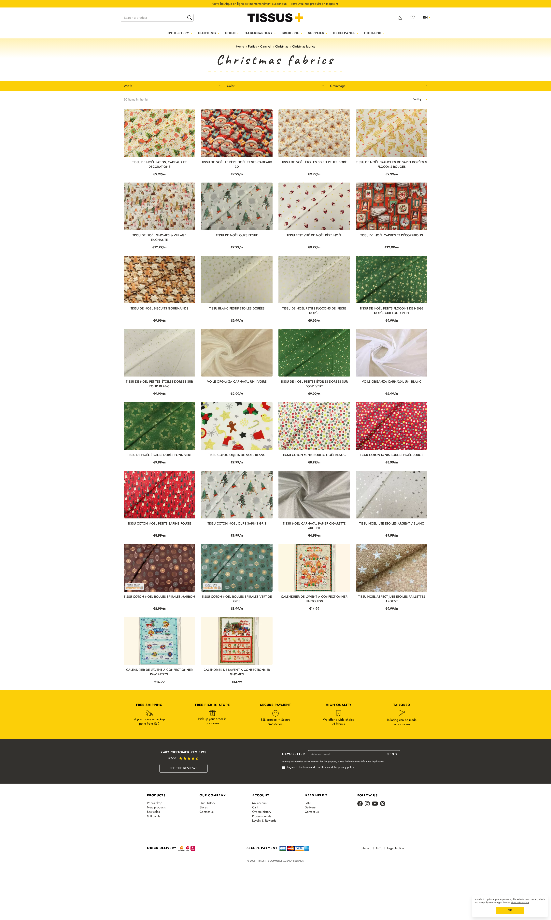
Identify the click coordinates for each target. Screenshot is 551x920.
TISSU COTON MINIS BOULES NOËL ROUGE (391, 455)
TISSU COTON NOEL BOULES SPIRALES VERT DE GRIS (237, 599)
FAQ (308, 803)
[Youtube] (375, 804)
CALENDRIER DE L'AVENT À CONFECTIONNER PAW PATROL (159, 672)
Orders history (261, 812)
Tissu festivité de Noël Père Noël (314, 235)
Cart (255, 807)
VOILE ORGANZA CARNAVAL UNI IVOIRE (237, 381)
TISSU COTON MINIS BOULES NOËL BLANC (314, 455)
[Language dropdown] (426, 17)
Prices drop (154, 803)
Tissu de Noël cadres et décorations (391, 235)
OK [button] (510, 910)
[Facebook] (360, 804)
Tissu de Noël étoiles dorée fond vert (159, 455)
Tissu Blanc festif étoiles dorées (236, 308)
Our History (207, 803)
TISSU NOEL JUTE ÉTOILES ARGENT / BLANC (391, 523)
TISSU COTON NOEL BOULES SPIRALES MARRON (159, 597)
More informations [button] (520, 902)
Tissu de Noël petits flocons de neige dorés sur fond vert (391, 310)
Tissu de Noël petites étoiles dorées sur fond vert (314, 384)
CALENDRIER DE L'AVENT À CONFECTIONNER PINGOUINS (314, 599)
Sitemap (366, 848)
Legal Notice (395, 848)
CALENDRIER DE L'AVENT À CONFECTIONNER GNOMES (237, 672)
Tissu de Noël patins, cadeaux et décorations (159, 164)
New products (156, 807)
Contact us (207, 812)
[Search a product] (157, 18)
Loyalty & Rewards (264, 820)
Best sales (153, 812)
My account (259, 803)
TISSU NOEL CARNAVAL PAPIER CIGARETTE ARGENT (314, 525)
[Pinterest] (382, 804)
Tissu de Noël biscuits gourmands (159, 308)
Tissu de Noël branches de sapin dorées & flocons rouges (391, 164)
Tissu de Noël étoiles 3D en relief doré (314, 162)
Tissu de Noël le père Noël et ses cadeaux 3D (237, 164)
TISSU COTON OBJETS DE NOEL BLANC (236, 455)
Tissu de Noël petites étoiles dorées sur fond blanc (159, 384)
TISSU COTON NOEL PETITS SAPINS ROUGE (159, 523)
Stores (204, 807)
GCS (379, 848)
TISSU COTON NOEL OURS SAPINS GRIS (236, 523)
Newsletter (293, 754)
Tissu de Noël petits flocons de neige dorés (314, 310)
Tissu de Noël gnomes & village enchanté (159, 237)
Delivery (310, 807)
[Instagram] (367, 804)
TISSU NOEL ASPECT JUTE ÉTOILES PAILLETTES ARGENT (391, 599)
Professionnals (261, 816)
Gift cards (153, 816)
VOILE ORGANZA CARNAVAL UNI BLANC (391, 381)
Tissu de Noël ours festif (237, 235)
